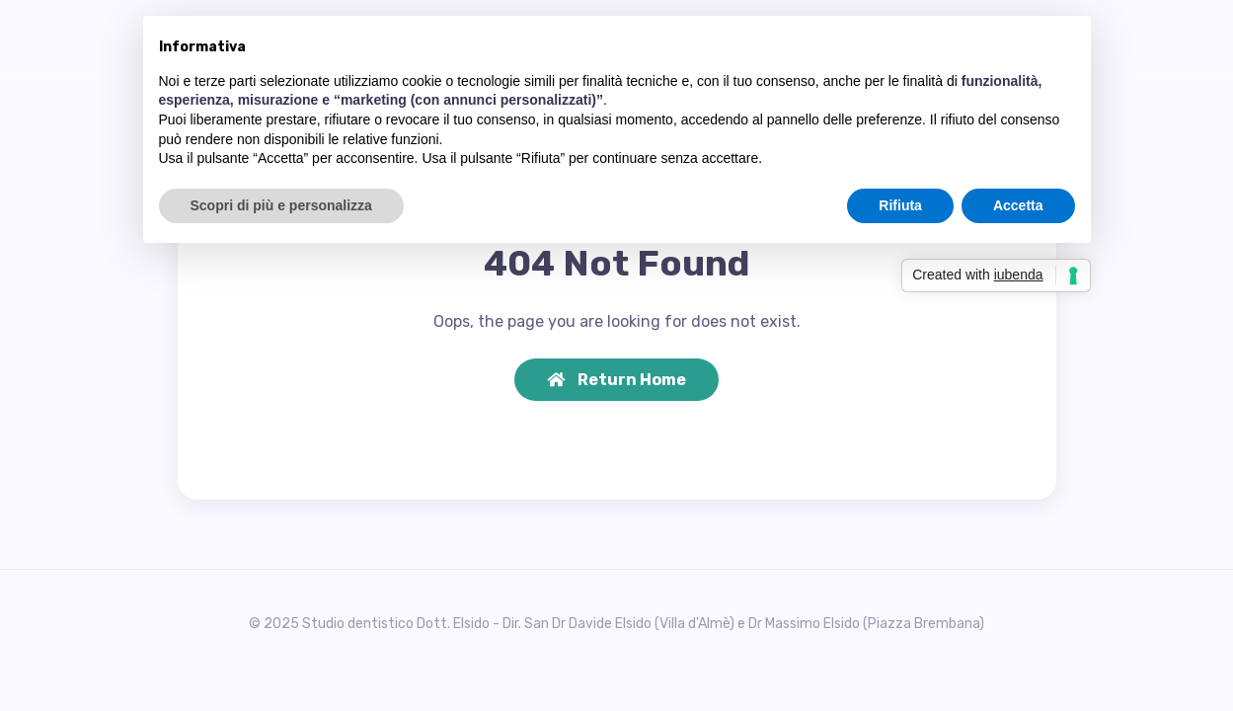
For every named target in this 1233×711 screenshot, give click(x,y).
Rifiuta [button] (900, 205)
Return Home (616, 379)
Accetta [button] (1018, 205)
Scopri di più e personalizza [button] (281, 205)
